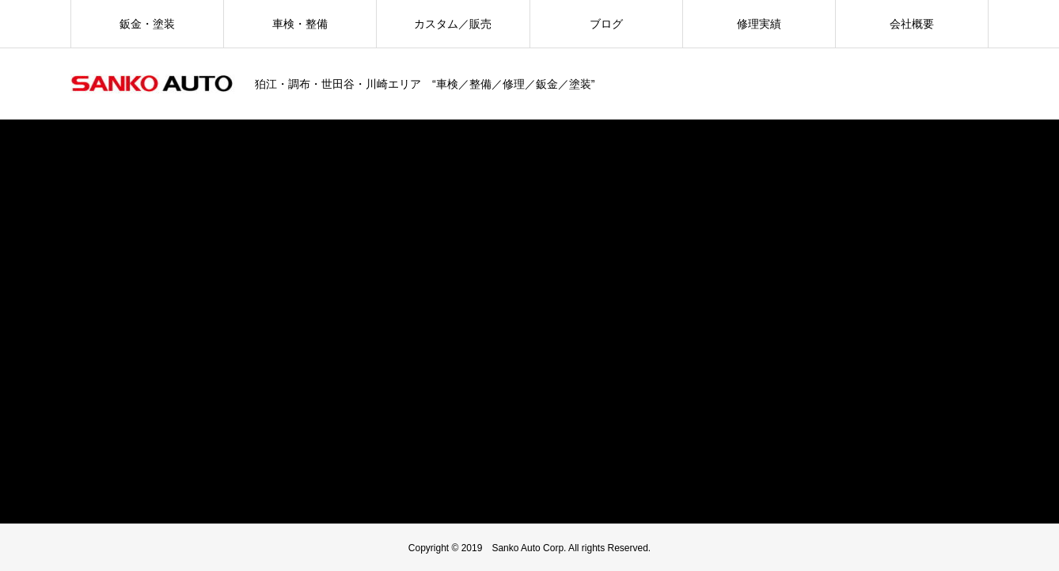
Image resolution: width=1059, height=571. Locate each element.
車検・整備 (300, 23)
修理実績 (759, 23)
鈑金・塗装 (147, 23)
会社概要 (912, 23)
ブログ (606, 23)
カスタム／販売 (453, 23)
